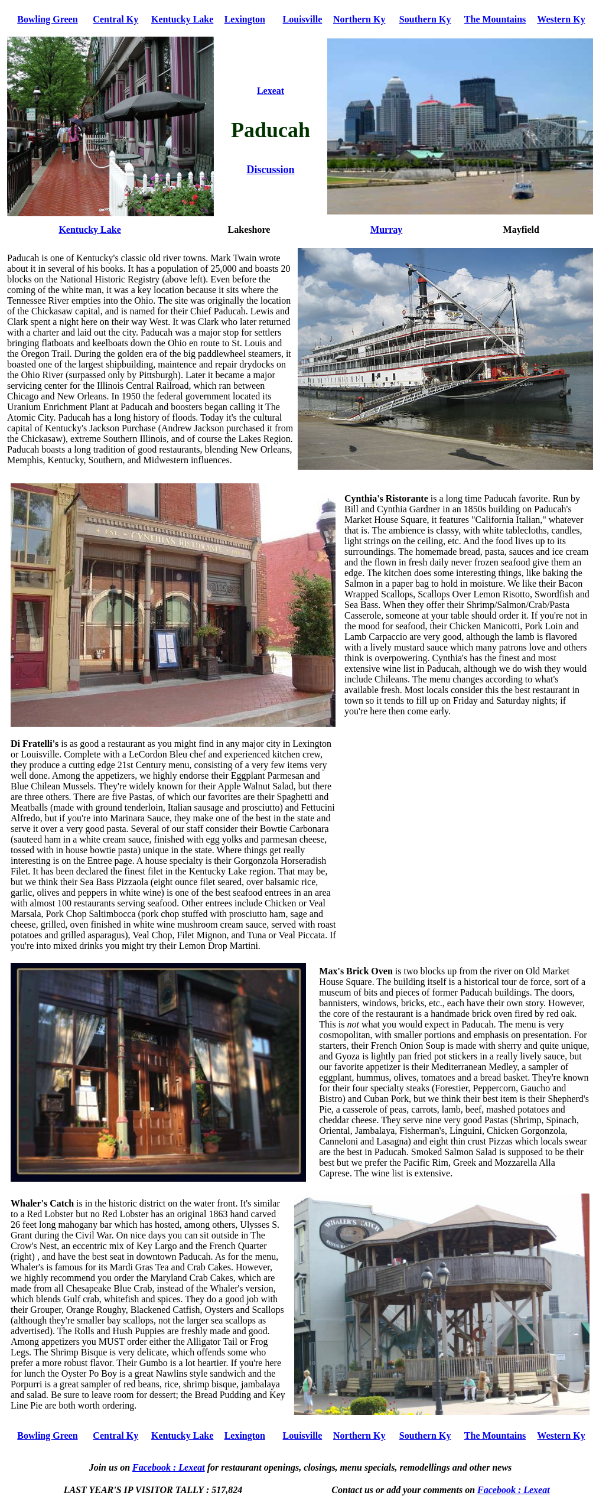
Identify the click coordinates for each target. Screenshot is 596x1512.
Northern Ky (359, 19)
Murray (386, 230)
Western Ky (561, 19)
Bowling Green (47, 19)
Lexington (244, 19)
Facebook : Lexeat (168, 1467)
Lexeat (270, 91)
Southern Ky (425, 19)
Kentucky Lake (182, 19)
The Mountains (495, 19)
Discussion (270, 169)
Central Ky (115, 19)
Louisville (303, 19)
